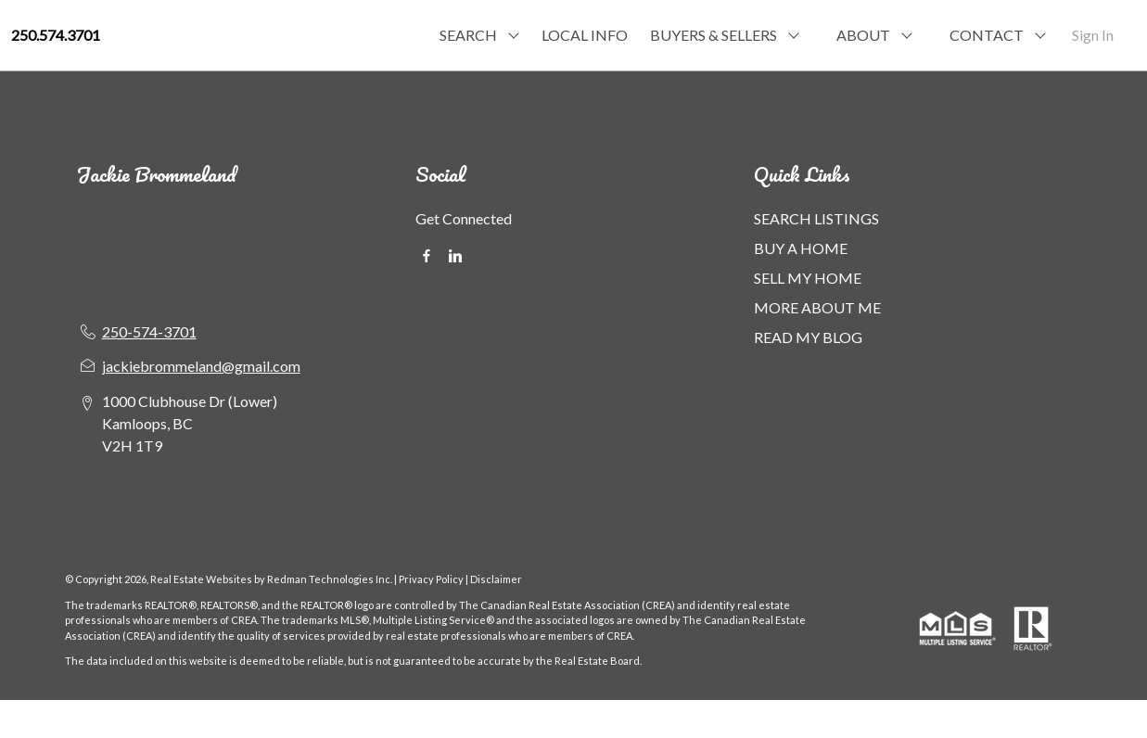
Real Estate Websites (202, 579)
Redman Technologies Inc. (330, 579)
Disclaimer (496, 579)
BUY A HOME (801, 248)
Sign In (1093, 35)
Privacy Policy (431, 579)
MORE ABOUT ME (817, 307)
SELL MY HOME (807, 277)
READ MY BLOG (808, 337)
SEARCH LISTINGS (816, 218)
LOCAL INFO (585, 35)
